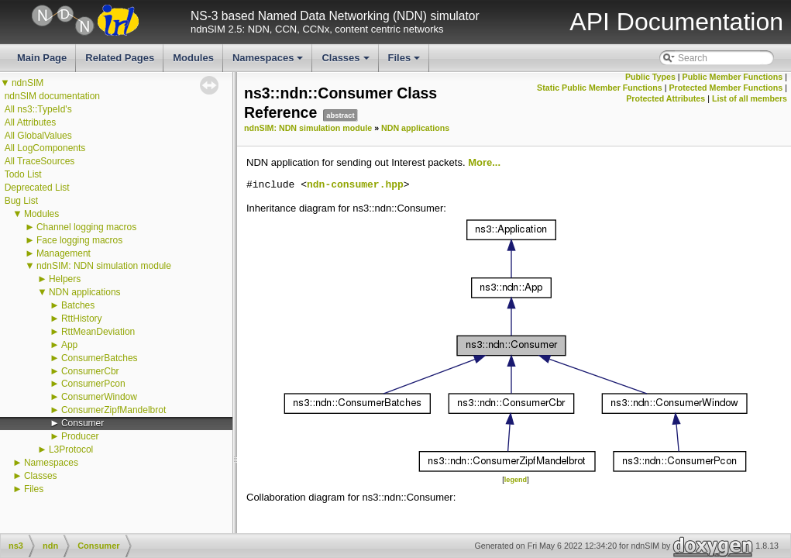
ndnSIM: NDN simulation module (103, 265)
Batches (78, 305)
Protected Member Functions (725, 87)
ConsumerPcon (93, 383)
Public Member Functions (733, 76)
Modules (193, 58)
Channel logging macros (86, 227)
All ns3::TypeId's (38, 109)
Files (405, 62)
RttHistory (81, 318)
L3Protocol (71, 449)
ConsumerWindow (99, 396)
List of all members (749, 98)
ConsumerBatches (99, 358)
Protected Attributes (665, 98)
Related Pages (119, 58)
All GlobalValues (38, 135)
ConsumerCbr (90, 371)
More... (484, 162)
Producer (80, 436)
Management (63, 253)
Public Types (650, 76)
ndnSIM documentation (52, 96)
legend (515, 480)
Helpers (65, 279)
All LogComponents (45, 148)
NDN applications (85, 292)
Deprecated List (37, 187)
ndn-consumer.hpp (355, 185)
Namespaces (269, 62)
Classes (346, 62)
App (69, 344)
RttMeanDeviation (98, 331)
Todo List (23, 174)
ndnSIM (27, 83)
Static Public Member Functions (599, 87)
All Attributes (31, 122)
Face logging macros (79, 240)
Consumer (82, 423)
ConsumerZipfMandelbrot (113, 410)
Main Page (42, 58)
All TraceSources (40, 161)
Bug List (21, 200)
